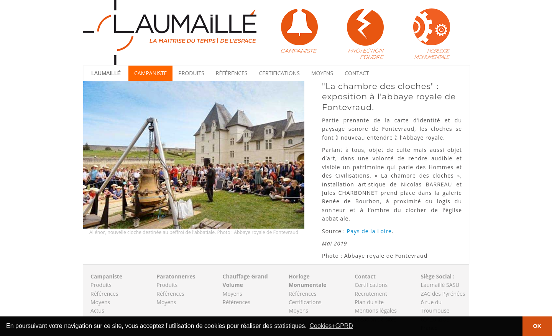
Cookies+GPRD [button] (331, 326)
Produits (191, 73)
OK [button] (537, 326)
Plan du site (369, 302)
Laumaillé (106, 73)
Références (232, 73)
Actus (97, 310)
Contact (357, 73)
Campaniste (150, 73)
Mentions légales (376, 310)
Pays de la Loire (369, 231)
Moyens (322, 73)
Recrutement (371, 293)
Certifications (279, 73)
